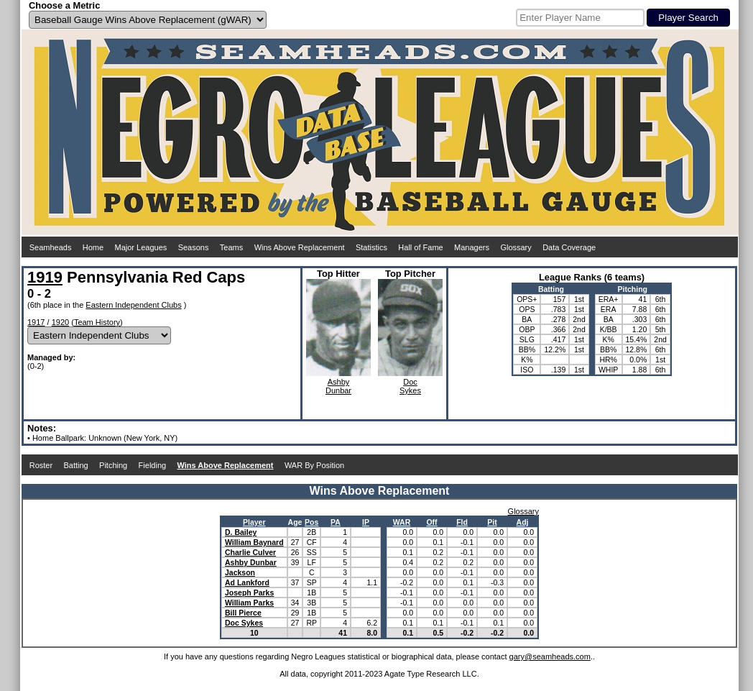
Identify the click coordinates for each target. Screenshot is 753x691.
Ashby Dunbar (251, 562)
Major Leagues (141, 247)
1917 (36, 322)
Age (295, 522)
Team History (97, 322)
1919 (45, 277)
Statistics (371, 247)
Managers (471, 247)
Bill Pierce (243, 612)
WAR (402, 522)
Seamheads (50, 247)
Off (431, 522)
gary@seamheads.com (550, 656)
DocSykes (410, 386)
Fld (462, 522)
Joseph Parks (249, 592)
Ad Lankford (247, 582)
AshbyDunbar (338, 386)
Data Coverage (569, 247)
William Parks (249, 602)
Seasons (193, 247)
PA (336, 522)
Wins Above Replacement (299, 247)
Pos (311, 522)
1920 (60, 322)
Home (93, 247)
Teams (231, 247)
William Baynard (254, 542)
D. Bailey (241, 532)
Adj (523, 522)
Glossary (515, 247)
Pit (491, 522)
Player (254, 522)
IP (365, 522)
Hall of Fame (420, 247)
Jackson (240, 572)
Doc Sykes (244, 622)
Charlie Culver (250, 552)
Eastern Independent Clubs (133, 305)
